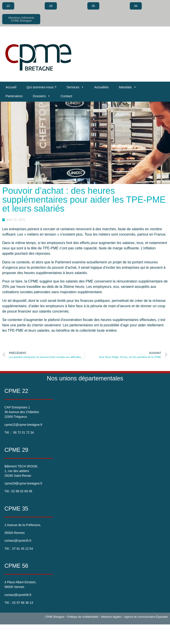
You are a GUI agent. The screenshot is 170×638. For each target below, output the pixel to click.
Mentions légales (111, 616)
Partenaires (14, 96)
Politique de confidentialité (82, 616)
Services (75, 87)
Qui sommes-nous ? (41, 87)
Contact (66, 96)
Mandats (127, 87)
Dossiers (41, 96)
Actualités (101, 87)
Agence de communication (139, 616)
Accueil (11, 87)
